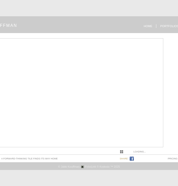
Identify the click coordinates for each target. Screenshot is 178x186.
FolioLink (90, 166)
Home (148, 26)
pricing (173, 158)
